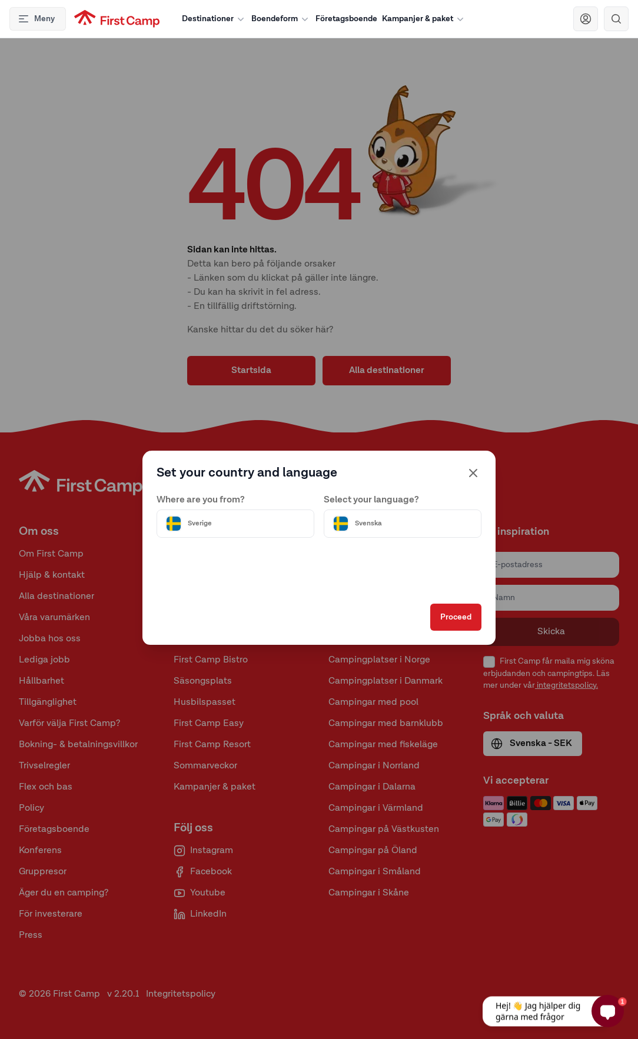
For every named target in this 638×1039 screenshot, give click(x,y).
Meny (36, 19)
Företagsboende (346, 19)
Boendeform (281, 19)
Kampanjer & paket (424, 19)
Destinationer (214, 19)
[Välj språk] (389, 503)
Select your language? (371, 479)
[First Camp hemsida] (117, 19)
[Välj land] (248, 503)
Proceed (429, 638)
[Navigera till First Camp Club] (585, 18)
